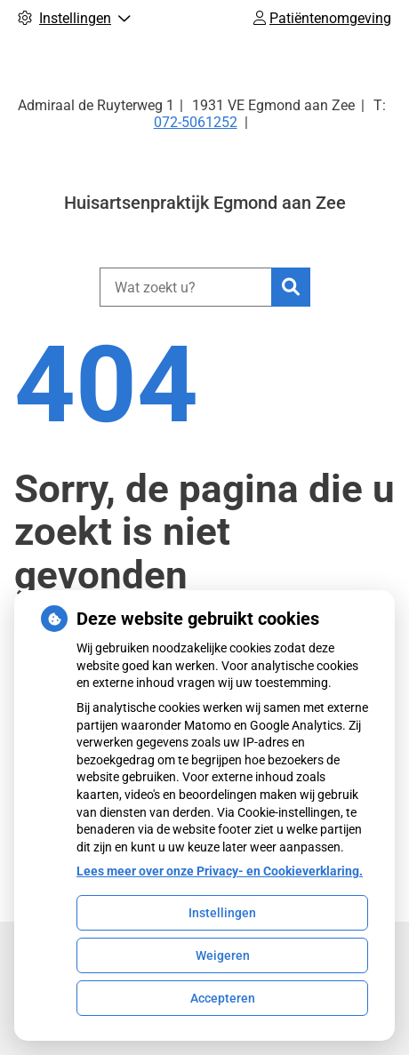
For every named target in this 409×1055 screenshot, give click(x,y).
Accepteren (222, 998)
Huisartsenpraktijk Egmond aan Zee (205, 202)
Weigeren (223, 955)
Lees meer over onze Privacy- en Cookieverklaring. (219, 871)
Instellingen (222, 913)
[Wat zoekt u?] (185, 287)
